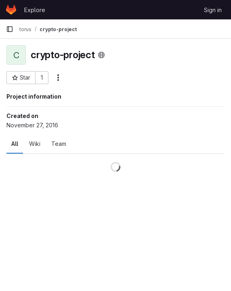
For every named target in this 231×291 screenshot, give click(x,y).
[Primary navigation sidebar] (9, 29)
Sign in (213, 9)
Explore (34, 9)
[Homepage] (11, 9)
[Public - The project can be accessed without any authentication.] (101, 55)
